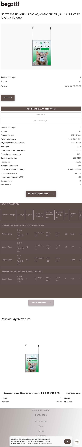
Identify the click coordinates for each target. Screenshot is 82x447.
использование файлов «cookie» (21, 441)
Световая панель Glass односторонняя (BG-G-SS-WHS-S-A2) (32, 393)
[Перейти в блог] (77, 442)
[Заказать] (8, 98)
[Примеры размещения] (41, 194)
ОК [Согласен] (68, 441)
